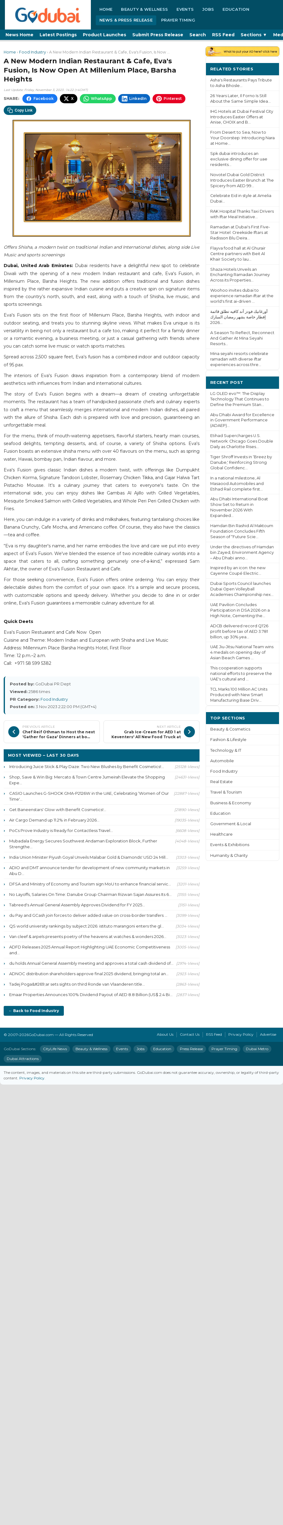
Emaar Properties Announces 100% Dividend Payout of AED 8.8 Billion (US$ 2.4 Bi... (91, 994)
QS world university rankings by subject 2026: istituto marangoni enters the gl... (86, 926)
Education (236, 9)
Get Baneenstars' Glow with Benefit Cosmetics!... (57, 809)
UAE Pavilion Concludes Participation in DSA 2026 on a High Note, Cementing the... (240, 610)
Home (105, 9)
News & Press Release (126, 20)
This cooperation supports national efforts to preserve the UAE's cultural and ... (241, 673)
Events (185, 9)
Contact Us (190, 1034)
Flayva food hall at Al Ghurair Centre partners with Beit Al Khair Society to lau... (238, 254)
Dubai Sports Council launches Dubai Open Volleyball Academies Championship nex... (241, 589)
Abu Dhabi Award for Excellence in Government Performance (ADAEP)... (242, 420)
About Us (165, 1034)
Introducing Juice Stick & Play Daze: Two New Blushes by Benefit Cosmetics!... (86, 766)
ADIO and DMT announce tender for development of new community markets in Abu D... (89, 870)
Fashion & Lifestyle (228, 739)
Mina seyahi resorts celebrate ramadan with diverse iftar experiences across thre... (239, 359)
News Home (19, 34)
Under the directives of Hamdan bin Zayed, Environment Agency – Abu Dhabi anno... (242, 552)
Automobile (222, 761)
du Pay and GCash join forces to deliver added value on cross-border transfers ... (88, 915)
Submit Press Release (157, 34)
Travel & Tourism (226, 792)
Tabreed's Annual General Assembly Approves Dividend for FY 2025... (77, 904)
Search (197, 34)
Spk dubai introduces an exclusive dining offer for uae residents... (238, 159)
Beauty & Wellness (144, 9)
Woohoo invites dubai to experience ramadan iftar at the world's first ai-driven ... (241, 296)
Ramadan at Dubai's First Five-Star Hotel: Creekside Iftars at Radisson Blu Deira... (240, 232)
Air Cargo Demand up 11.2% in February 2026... (54, 820)
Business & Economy (230, 803)
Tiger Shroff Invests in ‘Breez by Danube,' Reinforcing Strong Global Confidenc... (241, 462)
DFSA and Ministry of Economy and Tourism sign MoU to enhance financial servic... (90, 883)
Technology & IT (225, 750)
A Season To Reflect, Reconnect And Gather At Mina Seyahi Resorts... (242, 338)
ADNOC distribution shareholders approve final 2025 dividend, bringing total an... (89, 973)
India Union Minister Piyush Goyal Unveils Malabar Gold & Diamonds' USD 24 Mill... (88, 857)
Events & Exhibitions (229, 844)
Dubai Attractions (23, 1058)
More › (267, 68)
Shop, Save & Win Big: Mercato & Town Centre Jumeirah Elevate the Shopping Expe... (87, 779)
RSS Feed (223, 34)
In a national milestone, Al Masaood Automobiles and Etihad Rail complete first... (237, 483)
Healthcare (221, 834)
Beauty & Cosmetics (230, 729)
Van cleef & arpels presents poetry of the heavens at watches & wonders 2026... (87, 936)
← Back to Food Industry (34, 1010)
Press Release (191, 1048)
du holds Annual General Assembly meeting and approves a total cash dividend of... (91, 963)
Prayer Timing (178, 20)
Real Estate (221, 781)
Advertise (268, 1034)
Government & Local (230, 824)
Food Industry (32, 52)
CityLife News (55, 1048)
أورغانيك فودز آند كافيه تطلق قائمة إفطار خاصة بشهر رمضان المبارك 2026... (239, 317)
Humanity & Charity (229, 855)
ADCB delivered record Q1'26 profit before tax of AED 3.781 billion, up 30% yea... (239, 631)
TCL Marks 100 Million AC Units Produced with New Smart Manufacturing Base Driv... (238, 695)
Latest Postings (58, 34)
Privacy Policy (241, 1034)
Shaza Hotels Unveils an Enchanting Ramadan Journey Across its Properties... (240, 275)
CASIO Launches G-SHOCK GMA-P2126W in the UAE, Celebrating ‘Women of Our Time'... (89, 796)
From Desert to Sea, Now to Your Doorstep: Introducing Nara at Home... (242, 138)
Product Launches (104, 34)
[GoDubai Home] (48, 15)
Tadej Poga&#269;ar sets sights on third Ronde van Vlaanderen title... (77, 984)
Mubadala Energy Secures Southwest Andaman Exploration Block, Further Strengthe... (83, 843)
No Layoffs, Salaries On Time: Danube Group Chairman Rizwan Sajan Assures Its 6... (90, 894)
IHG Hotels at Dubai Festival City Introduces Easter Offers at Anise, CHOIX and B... (241, 117)
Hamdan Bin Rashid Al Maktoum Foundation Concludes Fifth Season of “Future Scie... (241, 531)
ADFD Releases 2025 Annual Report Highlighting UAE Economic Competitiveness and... (89, 949)
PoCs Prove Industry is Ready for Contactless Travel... (61, 830)
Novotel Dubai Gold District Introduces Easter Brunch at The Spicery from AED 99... (242, 180)
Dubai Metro (257, 1048)
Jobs (208, 9)
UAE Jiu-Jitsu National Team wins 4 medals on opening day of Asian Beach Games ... (241, 652)
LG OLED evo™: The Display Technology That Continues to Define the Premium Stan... (239, 399)
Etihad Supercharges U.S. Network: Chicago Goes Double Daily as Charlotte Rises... (241, 441)
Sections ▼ (254, 34)
